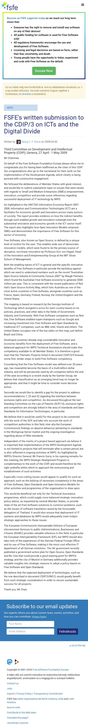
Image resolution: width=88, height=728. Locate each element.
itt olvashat (25, 94)
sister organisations (28, 698)
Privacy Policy (24, 693)
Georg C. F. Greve (29, 141)
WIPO (10, 107)
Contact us (13, 683)
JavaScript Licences (17, 722)
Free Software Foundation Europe (51, 669)
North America (49, 698)
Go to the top (78, 645)
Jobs (9, 688)
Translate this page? (17, 717)
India (60, 698)
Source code (13, 707)
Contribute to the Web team (21, 712)
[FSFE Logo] (10, 6)
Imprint (11, 693)
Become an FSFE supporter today (26, 18)
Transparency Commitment (48, 693)
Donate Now (44, 71)
